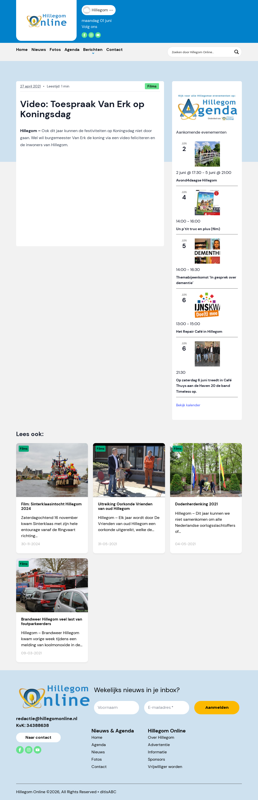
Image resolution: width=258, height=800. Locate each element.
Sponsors (156, 759)
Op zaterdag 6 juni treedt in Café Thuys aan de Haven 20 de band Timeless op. (204, 386)
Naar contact (38, 737)
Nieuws (38, 49)
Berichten (93, 49)
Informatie (157, 752)
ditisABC (108, 791)
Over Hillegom (161, 737)
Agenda (71, 49)
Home (22, 49)
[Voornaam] (116, 707)
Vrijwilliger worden (165, 766)
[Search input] (201, 52)
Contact (114, 49)
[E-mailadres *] (166, 707)
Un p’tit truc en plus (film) (198, 229)
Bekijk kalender (188, 405)
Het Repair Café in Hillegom (199, 331)
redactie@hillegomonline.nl (46, 719)
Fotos (55, 49)
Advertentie (159, 744)
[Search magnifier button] (236, 51)
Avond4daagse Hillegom (196, 180)
